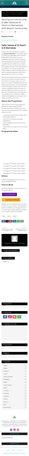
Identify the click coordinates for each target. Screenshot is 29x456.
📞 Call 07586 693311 (9, 194)
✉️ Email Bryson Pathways (11, 200)
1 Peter (15, 365)
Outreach (15, 216)
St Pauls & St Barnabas (8, 31)
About (13, 450)
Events (9, 216)
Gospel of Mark (15, 385)
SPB (15, 404)
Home (4, 12)
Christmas (15, 371)
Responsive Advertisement (10, 40)
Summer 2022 (15, 407)
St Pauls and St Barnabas (19, 453)
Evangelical (15, 379)
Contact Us (20, 450)
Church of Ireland (15, 376)
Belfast (7, 12)
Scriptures (15, 396)
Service (15, 401)
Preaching (15, 393)
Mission (15, 387)
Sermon (15, 399)
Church (15, 373)
